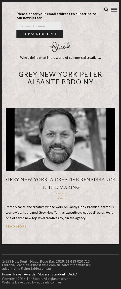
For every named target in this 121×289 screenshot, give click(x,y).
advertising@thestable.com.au (26, 268)
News (17, 274)
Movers (43, 274)
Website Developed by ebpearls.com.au (31, 282)
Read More (16, 226)
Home (6, 274)
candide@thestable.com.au (39, 265)
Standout (58, 274)
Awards (29, 274)
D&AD (72, 274)
